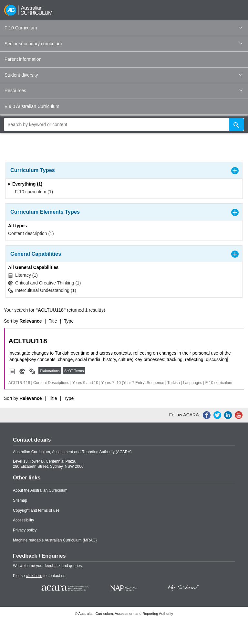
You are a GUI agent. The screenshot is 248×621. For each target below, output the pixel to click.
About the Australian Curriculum (40, 490)
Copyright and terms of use (36, 510)
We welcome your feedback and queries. (48, 565)
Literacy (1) (23, 275)
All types (17, 225)
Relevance (30, 321)
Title (53, 321)
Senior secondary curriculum (123, 43)
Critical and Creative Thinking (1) (44, 283)
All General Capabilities (33, 267)
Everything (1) (25, 184)
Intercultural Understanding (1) (42, 290)
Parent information (23, 59)
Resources (123, 90)
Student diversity (123, 75)
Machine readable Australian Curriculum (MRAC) (55, 540)
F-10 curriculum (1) (32, 191)
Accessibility (23, 520)
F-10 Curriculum (123, 27)
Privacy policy (24, 530)
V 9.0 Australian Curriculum (32, 106)
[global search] (124, 124)
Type (69, 321)
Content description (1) (31, 233)
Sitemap (20, 500)
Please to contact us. (39, 575)
